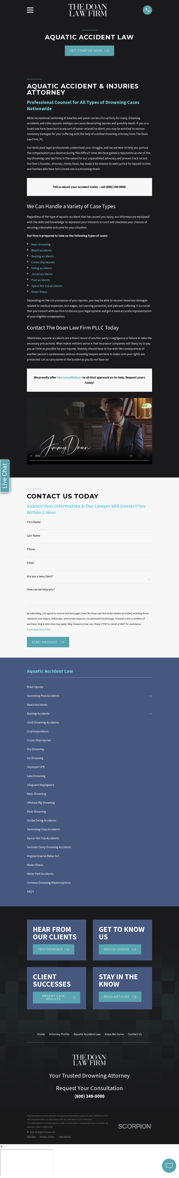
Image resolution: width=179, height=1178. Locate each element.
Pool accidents (40, 280)
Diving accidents (41, 268)
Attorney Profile (59, 1034)
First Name (34, 522)
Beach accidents (41, 250)
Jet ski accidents (41, 274)
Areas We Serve (114, 1034)
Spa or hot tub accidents (46, 286)
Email (30, 562)
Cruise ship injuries (43, 262)
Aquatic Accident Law (87, 1034)
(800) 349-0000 (89, 1096)
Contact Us (135, 1034)
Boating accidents (42, 256)
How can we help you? (41, 589)
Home (41, 1034)
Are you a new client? (40, 576)
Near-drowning (40, 244)
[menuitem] (89, 687)
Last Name (33, 535)
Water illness (39, 292)
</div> (26, 1162)
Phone (31, 549)
